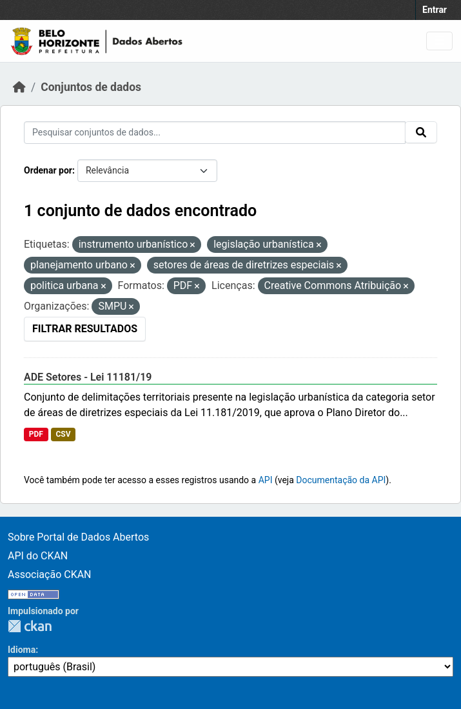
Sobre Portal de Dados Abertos (78, 537)
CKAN (30, 626)
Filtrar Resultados (84, 329)
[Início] (19, 87)
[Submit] (421, 132)
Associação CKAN (50, 574)
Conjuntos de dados (91, 87)
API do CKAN (38, 556)
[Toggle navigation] (439, 41)
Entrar (434, 10)
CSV (62, 434)
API (266, 480)
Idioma (21, 649)
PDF (36, 434)
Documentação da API (341, 480)
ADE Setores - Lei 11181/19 (88, 377)
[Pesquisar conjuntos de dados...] (215, 132)
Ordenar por (48, 170)
